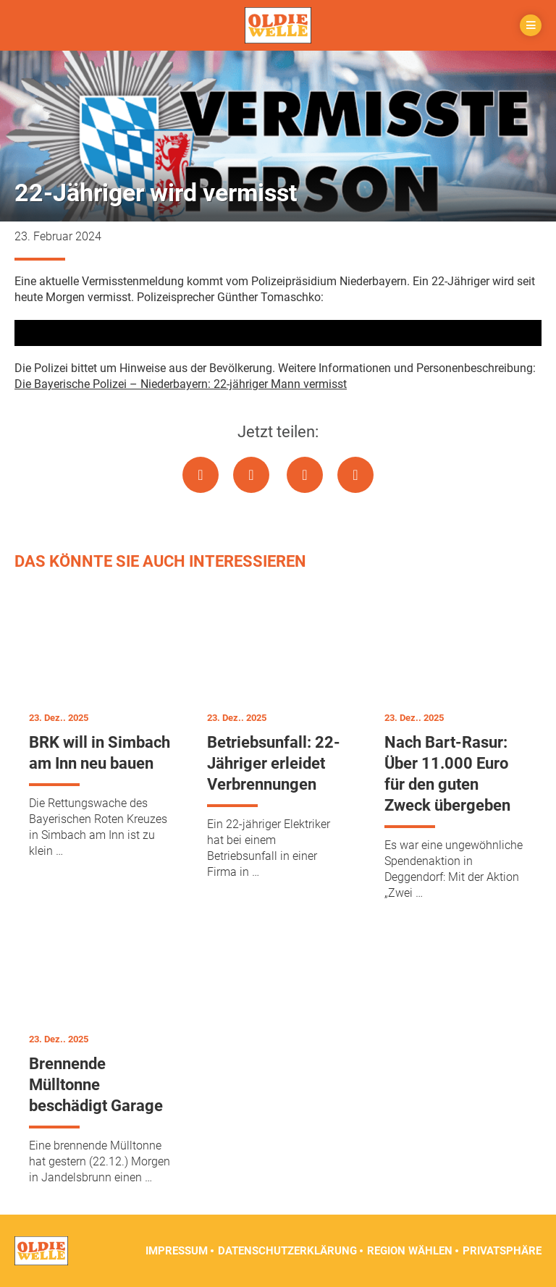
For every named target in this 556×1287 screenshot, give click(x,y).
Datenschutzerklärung (287, 1250)
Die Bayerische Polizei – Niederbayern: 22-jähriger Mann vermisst (180, 384)
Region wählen (409, 1250)
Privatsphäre (502, 1250)
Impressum (177, 1250)
